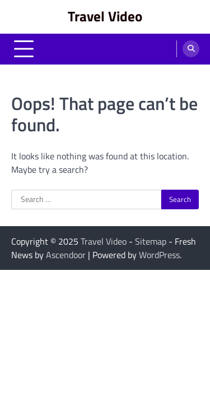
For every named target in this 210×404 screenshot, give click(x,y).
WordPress (159, 254)
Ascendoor (66, 254)
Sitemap (150, 241)
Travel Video (105, 16)
